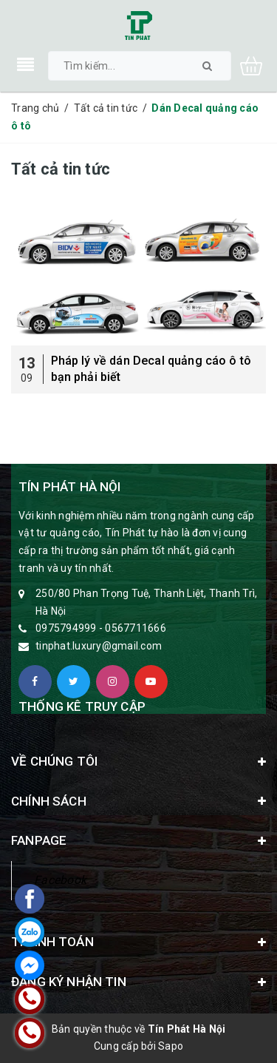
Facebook (60, 880)
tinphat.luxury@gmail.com (98, 646)
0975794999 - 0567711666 (100, 628)
